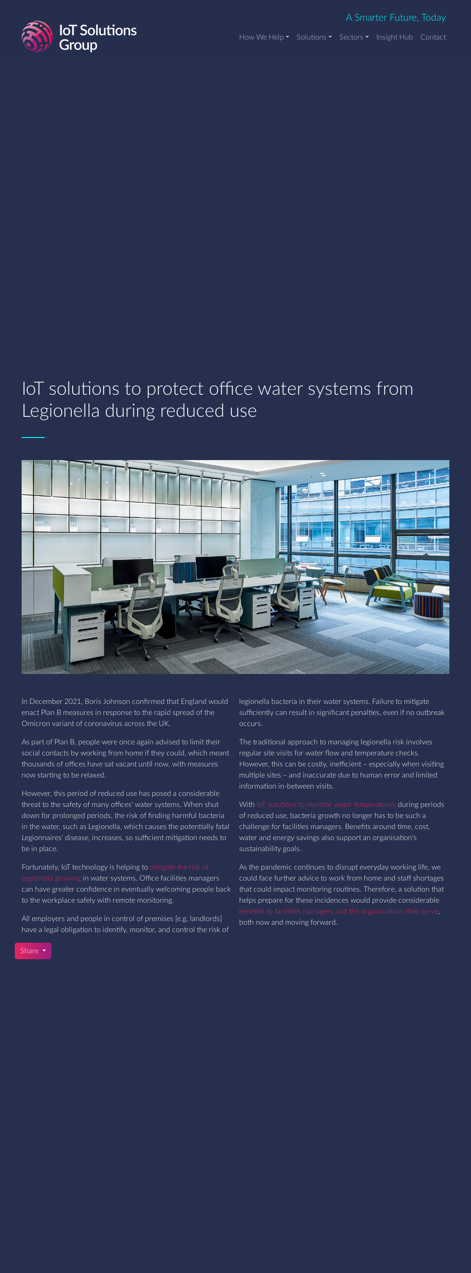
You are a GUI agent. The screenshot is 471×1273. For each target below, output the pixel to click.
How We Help (261, 37)
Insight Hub (394, 37)
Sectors (351, 37)
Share (30, 951)
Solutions (312, 37)
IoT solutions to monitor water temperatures (326, 804)
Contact (433, 37)
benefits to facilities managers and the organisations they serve (338, 911)
